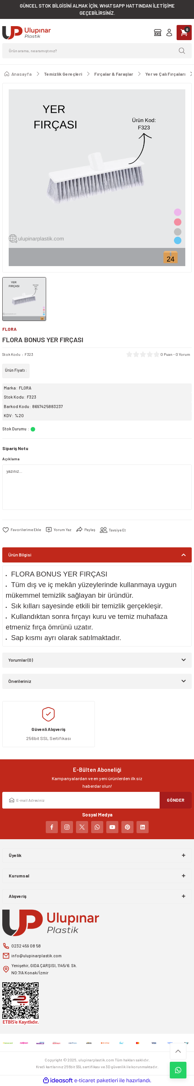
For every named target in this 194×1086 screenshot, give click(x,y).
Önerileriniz (19, 681)
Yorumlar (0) (20, 659)
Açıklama (11, 459)
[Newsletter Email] (97, 800)
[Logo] (26, 32)
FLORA (25, 387)
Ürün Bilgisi (19, 554)
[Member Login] (169, 32)
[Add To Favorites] (21, 529)
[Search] (97, 50)
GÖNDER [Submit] (176, 799)
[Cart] (184, 32)
